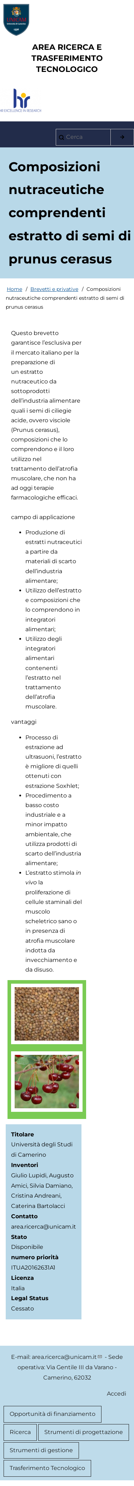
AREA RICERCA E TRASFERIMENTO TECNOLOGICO (67, 58)
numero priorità (35, 1257)
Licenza (22, 1278)
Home (14, 289)
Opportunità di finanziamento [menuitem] (52, 1414)
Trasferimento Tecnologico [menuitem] (47, 1468)
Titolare (22, 1134)
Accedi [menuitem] (116, 1393)
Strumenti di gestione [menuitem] (41, 1450)
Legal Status (30, 1298)
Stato (19, 1237)
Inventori (24, 1165)
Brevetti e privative (54, 289)
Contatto (24, 1216)
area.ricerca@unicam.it (67, 1357)
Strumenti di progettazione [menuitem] (83, 1432)
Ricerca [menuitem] (20, 1432)
